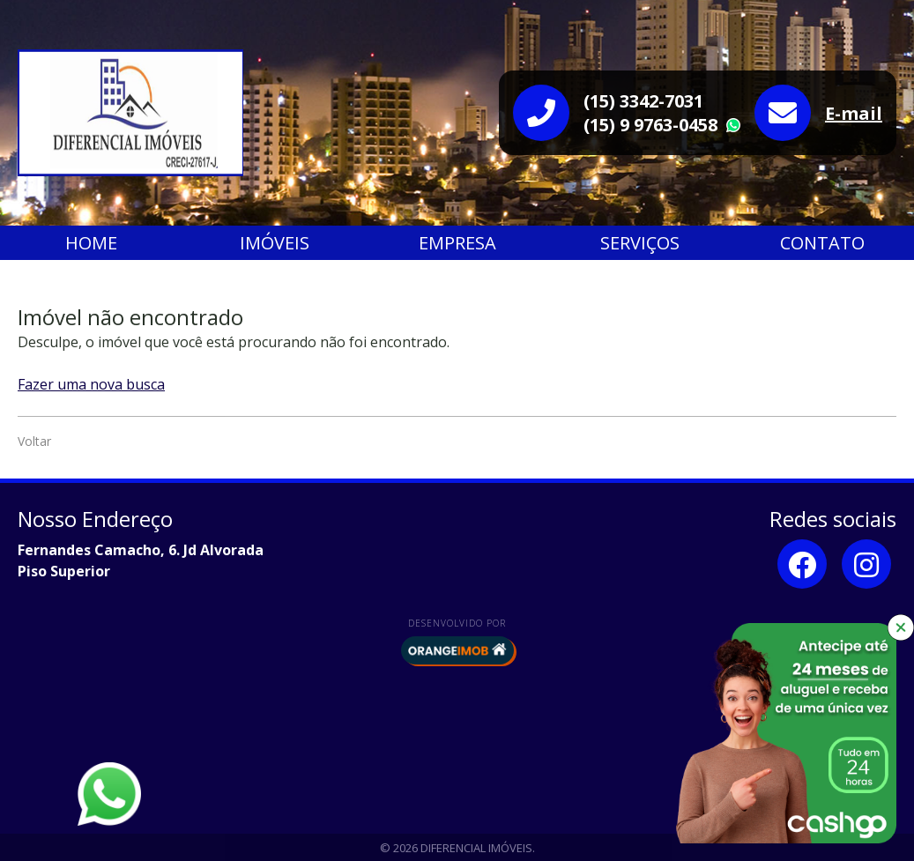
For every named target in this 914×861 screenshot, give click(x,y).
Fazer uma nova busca (91, 384)
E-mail (853, 113)
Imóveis (274, 243)
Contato (822, 243)
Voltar (34, 441)
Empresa (457, 243)
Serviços (640, 243)
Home (91, 243)
